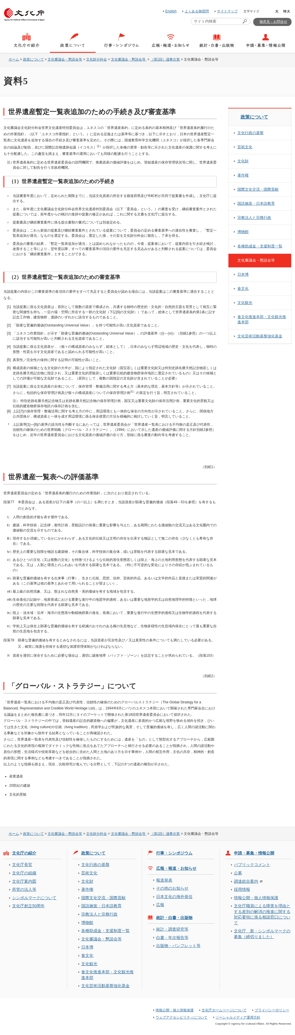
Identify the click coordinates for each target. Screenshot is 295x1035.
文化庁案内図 (24, 881)
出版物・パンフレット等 (178, 945)
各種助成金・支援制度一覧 (259, 246)
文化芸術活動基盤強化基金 (259, 336)
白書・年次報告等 (172, 937)
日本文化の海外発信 (174, 896)
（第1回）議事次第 (165, 59)
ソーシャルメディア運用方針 (237, 1017)
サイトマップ (227, 11)
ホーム (14, 59)
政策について (33, 59)
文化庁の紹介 (24, 853)
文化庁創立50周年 (28, 905)
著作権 (243, 175)
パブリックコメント (252, 864)
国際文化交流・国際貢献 (258, 189)
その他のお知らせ (172, 888)
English (171, 11)
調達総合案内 (246, 881)
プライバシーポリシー (272, 1010)
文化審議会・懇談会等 (65, 59)
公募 (238, 873)
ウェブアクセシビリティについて (181, 1017)
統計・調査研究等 (172, 929)
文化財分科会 (96, 59)
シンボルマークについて (34, 897)
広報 (160, 904)
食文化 (243, 288)
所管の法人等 (24, 889)
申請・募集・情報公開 (254, 853)
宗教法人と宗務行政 (254, 217)
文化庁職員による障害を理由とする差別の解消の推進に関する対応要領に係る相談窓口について (262, 914)
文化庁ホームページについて (224, 1010)
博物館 (243, 232)
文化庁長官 (22, 864)
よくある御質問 (197, 11)
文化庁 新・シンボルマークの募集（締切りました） (262, 934)
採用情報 (242, 889)
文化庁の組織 (24, 873)
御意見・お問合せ (273, 22)
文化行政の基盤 (250, 133)
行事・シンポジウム (174, 853)
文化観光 (244, 302)
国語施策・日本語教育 (256, 203)
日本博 (243, 274)
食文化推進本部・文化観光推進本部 (261, 319)
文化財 (243, 161)
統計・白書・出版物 (174, 917)
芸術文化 (244, 147)
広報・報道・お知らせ (176, 868)
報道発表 (164, 880)
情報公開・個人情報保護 (256, 897)
